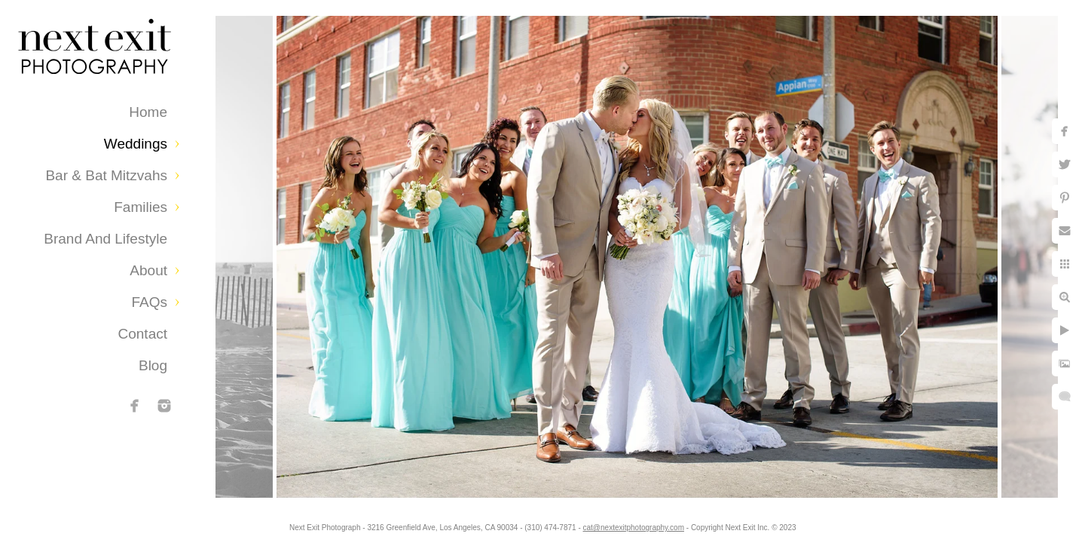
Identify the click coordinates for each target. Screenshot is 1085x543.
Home (148, 112)
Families (140, 207)
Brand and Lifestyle (105, 239)
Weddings (135, 144)
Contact (142, 334)
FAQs (149, 302)
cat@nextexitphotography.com (633, 527)
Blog (153, 365)
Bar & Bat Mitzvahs (106, 175)
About (148, 270)
